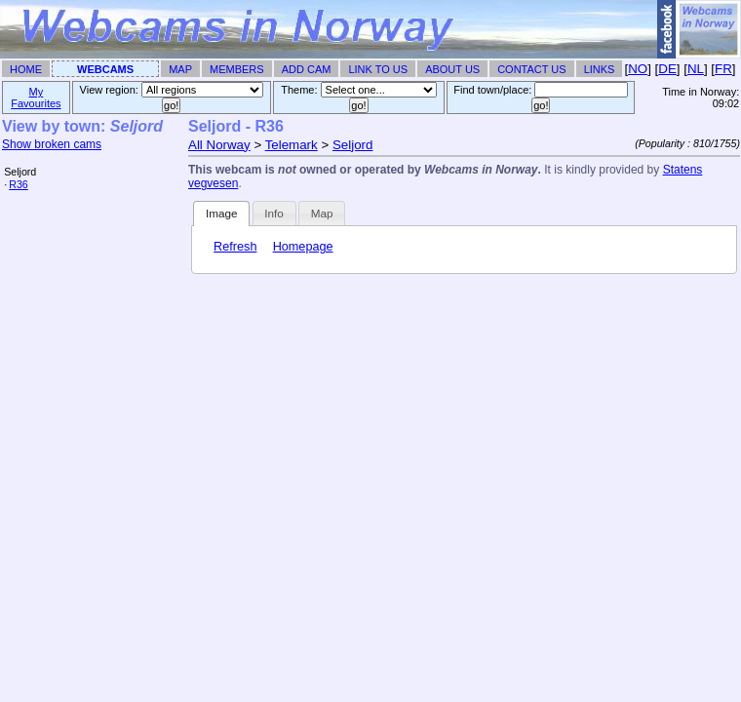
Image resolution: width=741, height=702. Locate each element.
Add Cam (307, 69)
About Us (452, 69)
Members (237, 69)
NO (637, 68)
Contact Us (531, 69)
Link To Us (378, 69)
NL (695, 68)
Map (180, 69)
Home (26, 69)
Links (599, 69)
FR (723, 68)
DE (667, 68)
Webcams (105, 69)
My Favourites (35, 97)
